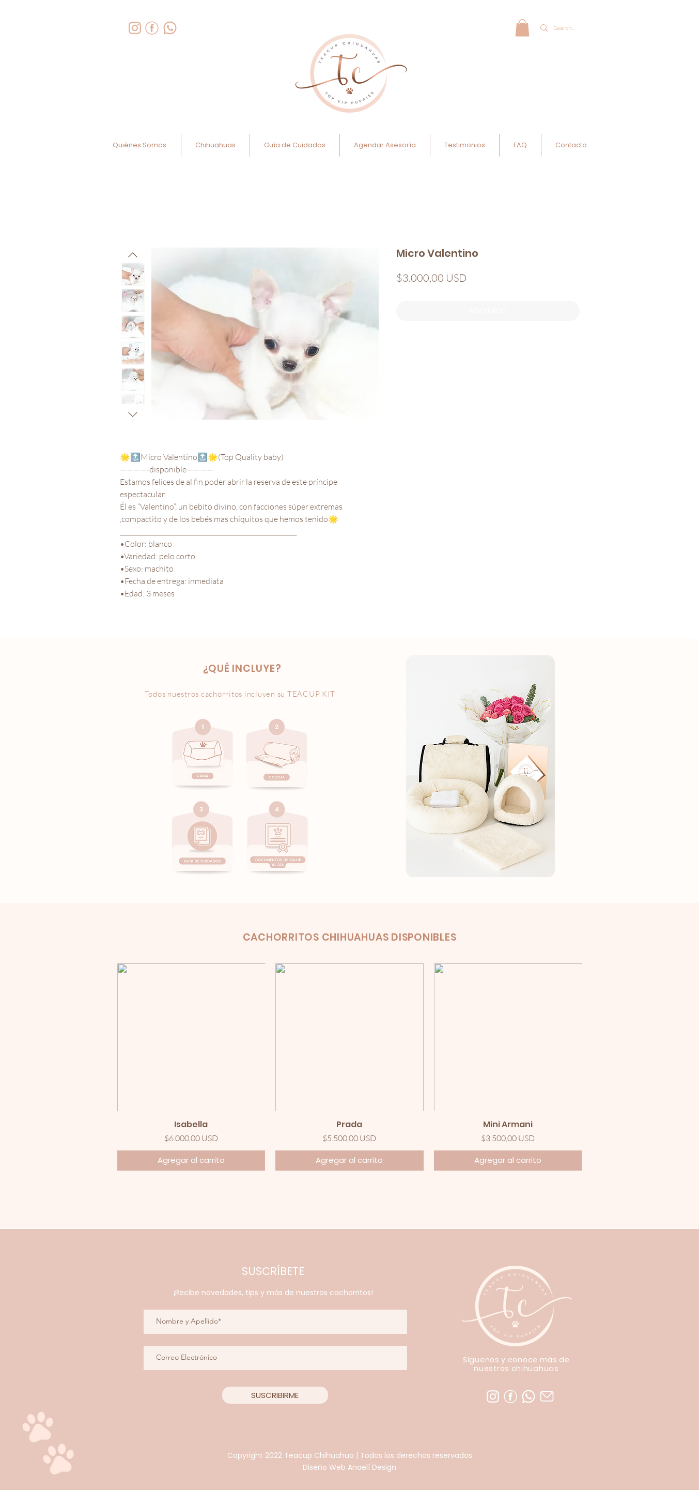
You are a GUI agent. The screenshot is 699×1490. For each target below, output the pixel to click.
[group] (350, 1067)
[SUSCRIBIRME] (275, 1395)
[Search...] (565, 28)
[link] (522, 27)
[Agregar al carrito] (191, 1160)
